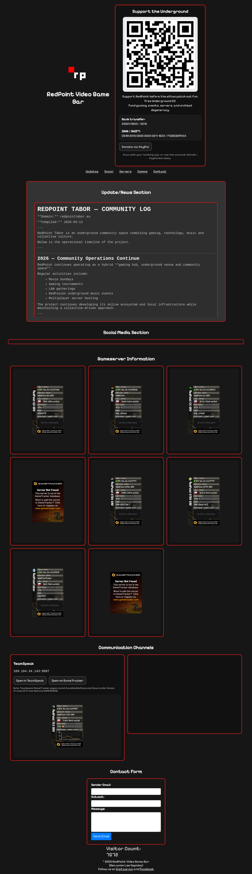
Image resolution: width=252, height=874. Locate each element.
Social (108, 171)
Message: (98, 809)
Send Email (101, 836)
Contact (159, 171)
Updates (92, 171)
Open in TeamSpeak (30, 680)
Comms (142, 171)
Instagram (124, 869)
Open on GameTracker (67, 680)
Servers (125, 171)
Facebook (147, 869)
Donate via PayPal (135, 147)
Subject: (97, 797)
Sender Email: (101, 785)
